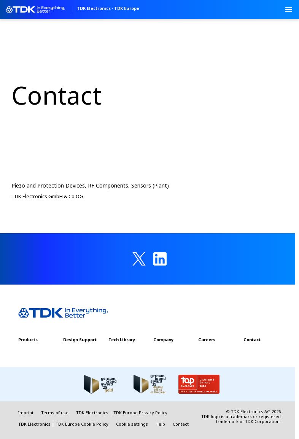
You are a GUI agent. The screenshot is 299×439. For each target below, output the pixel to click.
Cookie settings (132, 424)
